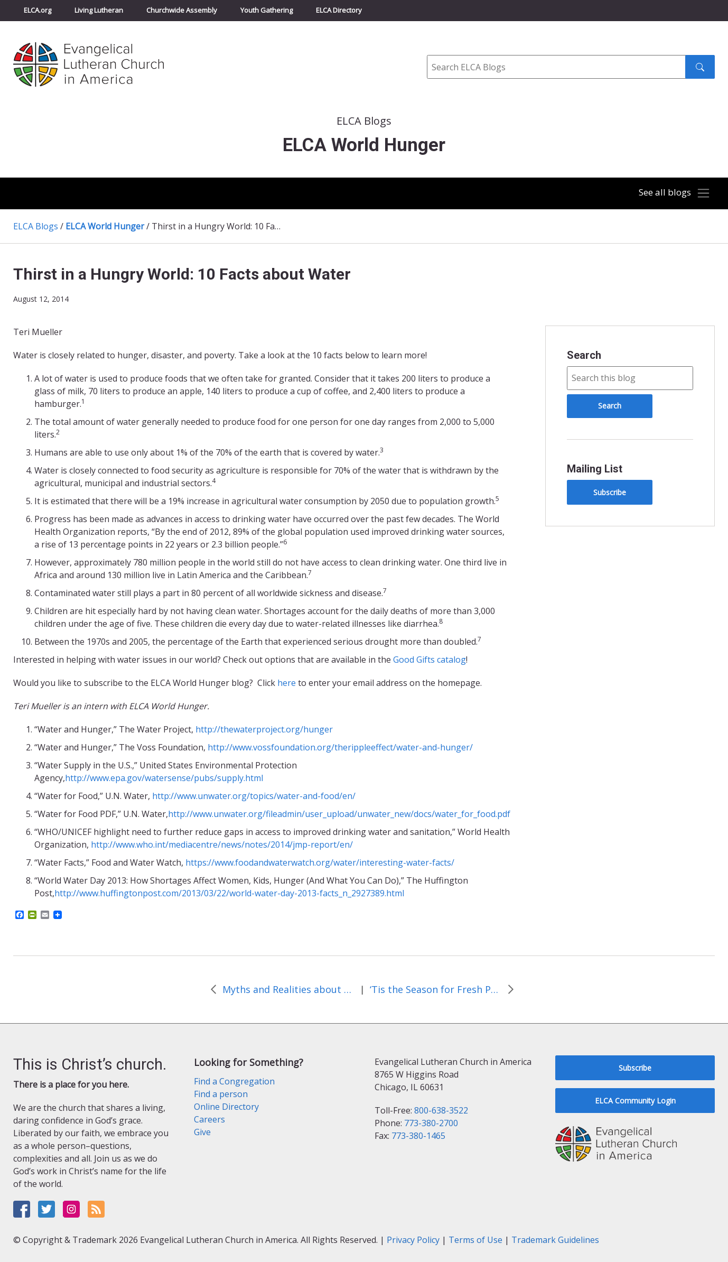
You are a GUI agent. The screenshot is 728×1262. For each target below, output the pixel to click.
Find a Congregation (234, 1081)
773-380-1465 (418, 1136)
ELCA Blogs (35, 226)
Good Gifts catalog (429, 659)
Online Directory (226, 1106)
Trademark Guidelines (555, 1240)
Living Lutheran (98, 10)
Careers (209, 1119)
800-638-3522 (441, 1110)
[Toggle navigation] (672, 193)
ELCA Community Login (635, 1101)
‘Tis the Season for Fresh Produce (436, 989)
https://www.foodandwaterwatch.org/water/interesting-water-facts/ (319, 862)
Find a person (221, 1094)
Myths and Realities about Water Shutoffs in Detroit (288, 989)
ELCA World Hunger (105, 226)
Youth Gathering (266, 10)
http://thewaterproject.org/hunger (264, 729)
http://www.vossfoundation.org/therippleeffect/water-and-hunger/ (340, 747)
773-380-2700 (431, 1123)
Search (584, 355)
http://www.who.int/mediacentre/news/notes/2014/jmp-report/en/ (222, 844)
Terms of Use (475, 1240)
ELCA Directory (339, 10)
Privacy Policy (413, 1240)
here (286, 683)
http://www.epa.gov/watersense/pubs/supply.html (164, 778)
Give (202, 1132)
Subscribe (609, 492)
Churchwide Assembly (181, 10)
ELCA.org (37, 10)
